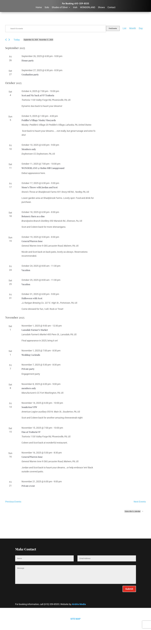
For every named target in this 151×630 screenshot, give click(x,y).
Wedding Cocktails (31, 354)
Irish (75, 7)
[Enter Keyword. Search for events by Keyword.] (55, 28)
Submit (129, 588)
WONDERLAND (87, 7)
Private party (28, 368)
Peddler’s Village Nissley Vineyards (39, 120)
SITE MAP (75, 619)
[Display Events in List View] (124, 28)
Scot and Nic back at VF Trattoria (38, 95)
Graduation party (30, 74)
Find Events (113, 28)
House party (28, 60)
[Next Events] (9, 39)
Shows (101, 7)
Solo (47, 7)
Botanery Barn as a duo (33, 216)
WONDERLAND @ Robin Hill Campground (43, 168)
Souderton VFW (29, 407)
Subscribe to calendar (132, 511)
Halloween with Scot (32, 298)
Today (17, 39)
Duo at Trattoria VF (31, 431)
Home (39, 7)
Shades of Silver (60, 7)
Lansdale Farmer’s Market (35, 329)
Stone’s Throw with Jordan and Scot (40, 187)
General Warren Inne (32, 241)
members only (29, 388)
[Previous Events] (6, 39)
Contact (111, 7)
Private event (28, 485)
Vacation (26, 270)
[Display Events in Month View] (132, 28)
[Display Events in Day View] (141, 28)
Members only (29, 149)
